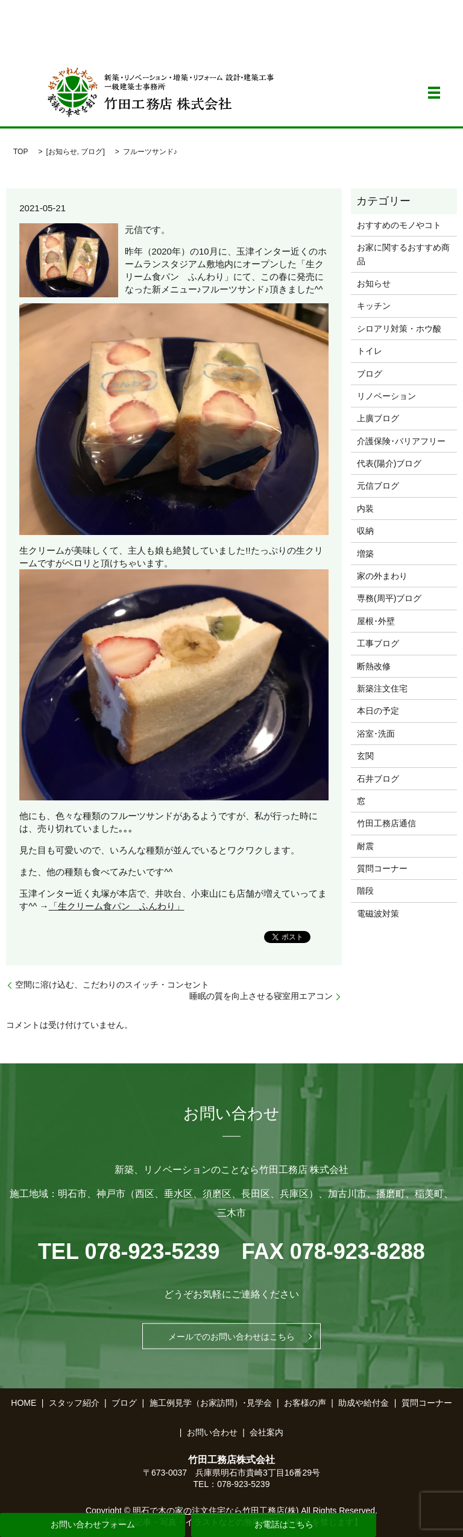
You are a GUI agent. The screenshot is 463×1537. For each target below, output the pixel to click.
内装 (365, 508)
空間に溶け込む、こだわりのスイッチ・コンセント (112, 984)
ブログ (91, 151)
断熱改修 (374, 666)
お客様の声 (305, 1403)
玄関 (365, 756)
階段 (365, 890)
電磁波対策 (378, 913)
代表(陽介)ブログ (389, 463)
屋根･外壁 (376, 621)
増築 (365, 553)
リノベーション (386, 396)
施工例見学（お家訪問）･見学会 (211, 1403)
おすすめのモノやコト (399, 225)
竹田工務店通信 (386, 823)
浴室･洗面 (376, 733)
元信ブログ (378, 485)
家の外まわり (382, 576)
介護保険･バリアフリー (401, 441)
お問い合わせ (212, 1432)
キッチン (374, 306)
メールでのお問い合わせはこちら (231, 1336)
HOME (23, 1403)
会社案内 (266, 1432)
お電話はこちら (283, 1524)
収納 (365, 531)
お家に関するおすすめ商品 (403, 254)
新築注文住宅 (382, 688)
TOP (20, 151)
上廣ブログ (378, 418)
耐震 (365, 846)
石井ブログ (378, 779)
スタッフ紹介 (74, 1403)
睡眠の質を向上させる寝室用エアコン (261, 996)
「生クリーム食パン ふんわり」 (116, 906)
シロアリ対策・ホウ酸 (399, 328)
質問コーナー (382, 868)
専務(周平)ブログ (389, 598)
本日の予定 (378, 711)
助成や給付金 (363, 1403)
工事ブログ (378, 643)
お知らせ (62, 151)
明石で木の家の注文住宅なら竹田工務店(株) (215, 1510)
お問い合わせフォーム (93, 1524)
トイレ (369, 351)
